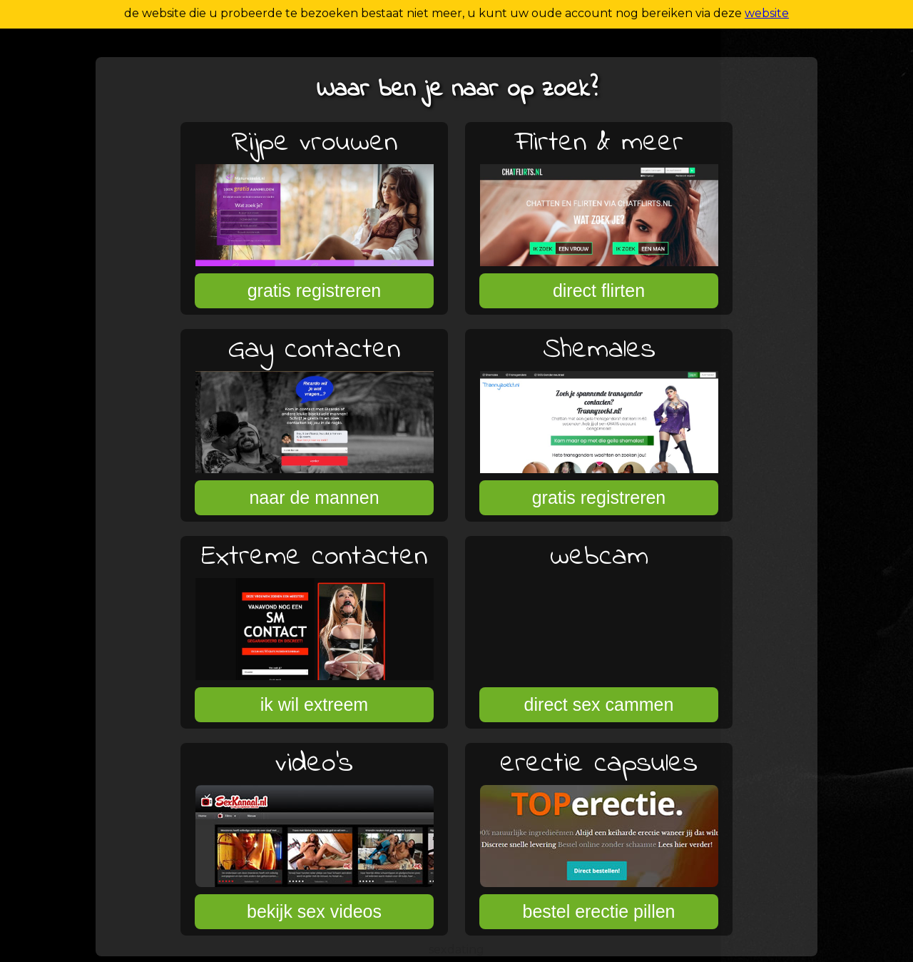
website (767, 13)
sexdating (456, 949)
